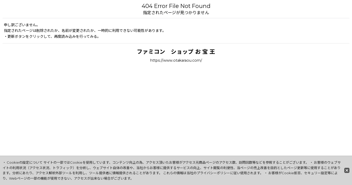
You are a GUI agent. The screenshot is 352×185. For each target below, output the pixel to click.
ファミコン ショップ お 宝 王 (176, 51)
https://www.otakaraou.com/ (176, 60)
